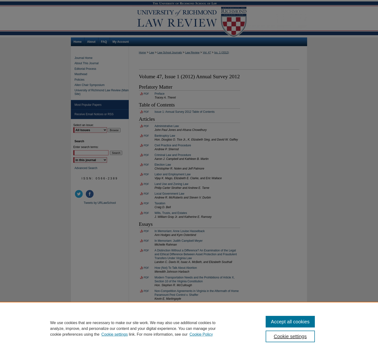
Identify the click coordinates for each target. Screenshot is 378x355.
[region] (189, 328)
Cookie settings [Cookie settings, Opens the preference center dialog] (290, 336)
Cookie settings (114, 334)
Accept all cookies (290, 321)
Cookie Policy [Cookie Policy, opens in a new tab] (201, 334)
